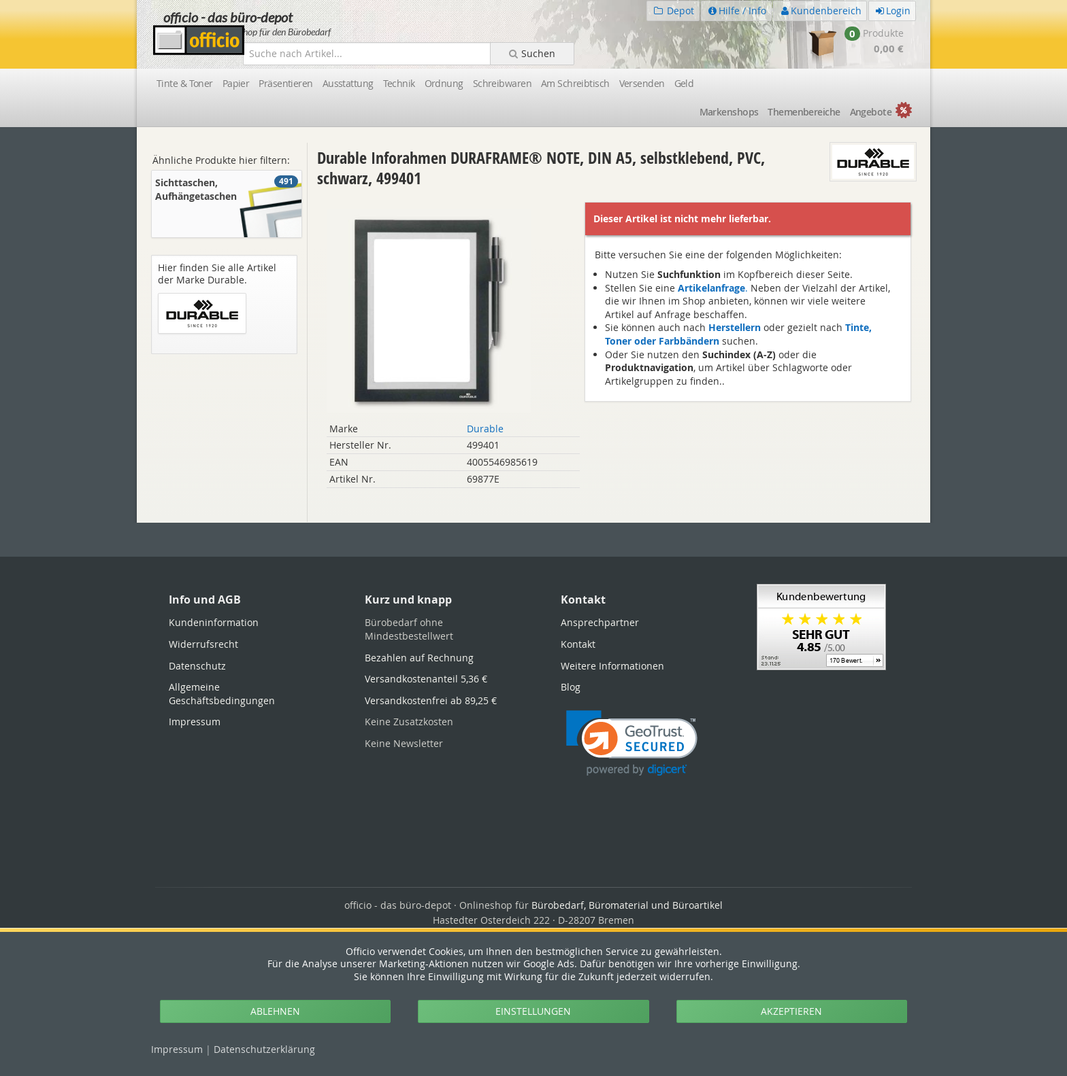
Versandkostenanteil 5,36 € (426, 678)
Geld (684, 83)
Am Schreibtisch (575, 83)
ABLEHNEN (275, 1011)
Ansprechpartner (600, 622)
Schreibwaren (502, 83)
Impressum (177, 1049)
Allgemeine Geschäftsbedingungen (222, 693)
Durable (485, 428)
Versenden (642, 83)
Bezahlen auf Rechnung (419, 657)
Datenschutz (264, 1049)
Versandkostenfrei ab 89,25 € (431, 700)
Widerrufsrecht (203, 644)
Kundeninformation (214, 622)
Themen (804, 111)
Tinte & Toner (185, 83)
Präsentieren (285, 83)
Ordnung (444, 83)
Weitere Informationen (612, 665)
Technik (399, 83)
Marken (729, 111)
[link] (631, 743)
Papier (236, 83)
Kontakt (578, 644)
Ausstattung (348, 83)
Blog (570, 686)
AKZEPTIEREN (791, 1011)
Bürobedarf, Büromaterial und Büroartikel (627, 905)
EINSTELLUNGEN (533, 1011)
